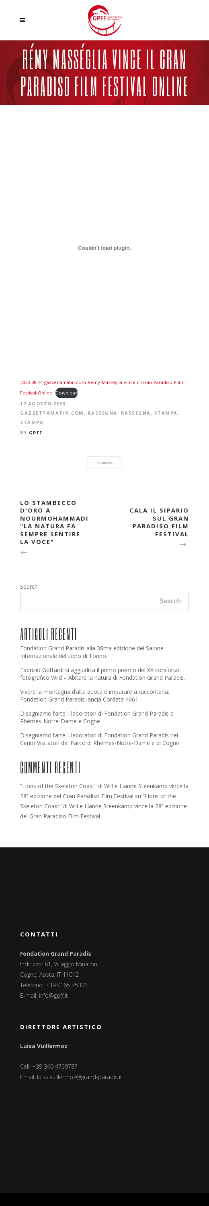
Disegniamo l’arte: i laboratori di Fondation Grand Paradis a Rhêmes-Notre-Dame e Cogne (97, 717)
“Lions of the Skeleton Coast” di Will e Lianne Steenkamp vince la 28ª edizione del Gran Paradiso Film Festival (103, 806)
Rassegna (102, 413)
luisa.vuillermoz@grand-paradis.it (79, 1077)
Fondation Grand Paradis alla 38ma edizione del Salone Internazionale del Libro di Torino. (92, 652)
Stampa (166, 413)
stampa (104, 462)
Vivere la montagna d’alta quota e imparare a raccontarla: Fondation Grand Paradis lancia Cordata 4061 (94, 695)
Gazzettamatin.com (52, 413)
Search (29, 586)
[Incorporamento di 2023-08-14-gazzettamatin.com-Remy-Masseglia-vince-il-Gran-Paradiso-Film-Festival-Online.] (104, 248)
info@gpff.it (53, 995)
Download (66, 393)
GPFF (36, 433)
